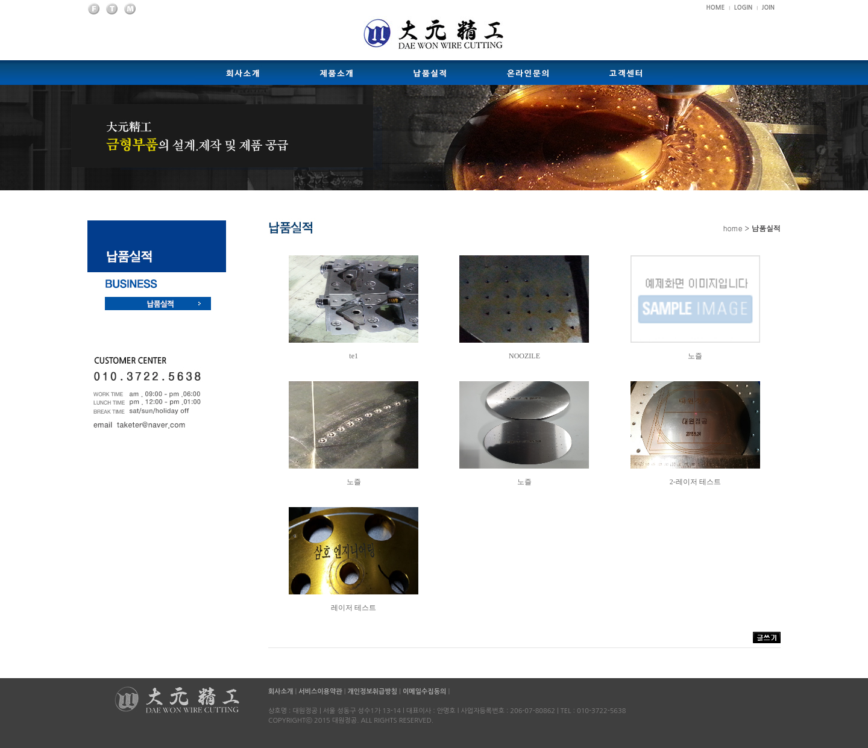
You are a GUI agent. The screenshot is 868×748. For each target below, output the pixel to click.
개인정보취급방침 (372, 691)
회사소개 (281, 691)
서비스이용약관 (320, 691)
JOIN (768, 7)
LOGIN (743, 7)
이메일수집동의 (424, 691)
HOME (715, 7)
